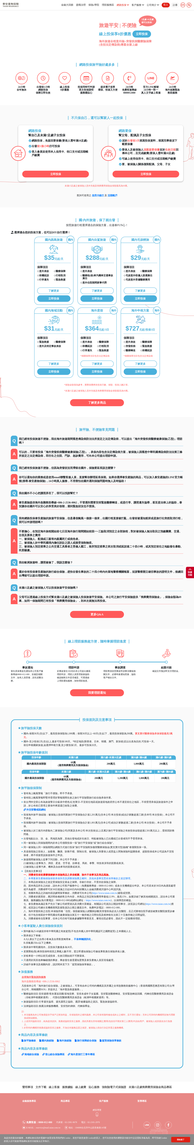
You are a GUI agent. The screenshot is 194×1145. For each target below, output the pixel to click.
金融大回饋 (67, 5)
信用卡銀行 (98, 195)
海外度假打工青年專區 (81, 1054)
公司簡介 (153, 5)
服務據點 (67, 1087)
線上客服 (54, 1087)
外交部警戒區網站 (35, 809)
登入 (165, 4)
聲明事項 (27, 1087)
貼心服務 (94, 1087)
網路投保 (123, 5)
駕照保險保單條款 (110, 1040)
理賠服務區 (108, 5)
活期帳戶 (112, 195)
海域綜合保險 (30, 1054)
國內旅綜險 (46, 1040)
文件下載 (41, 1087)
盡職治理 (81, 5)
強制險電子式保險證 (114, 1087)
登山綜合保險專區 (53, 1054)
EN (182, 5)
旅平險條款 (29, 1040)
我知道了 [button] (180, 1140)
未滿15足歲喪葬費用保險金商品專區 (150, 1087)
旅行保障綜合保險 (85, 1040)
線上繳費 (80, 1087)
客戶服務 (138, 5)
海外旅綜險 (64, 1040)
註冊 (175, 5)
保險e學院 (93, 5)
